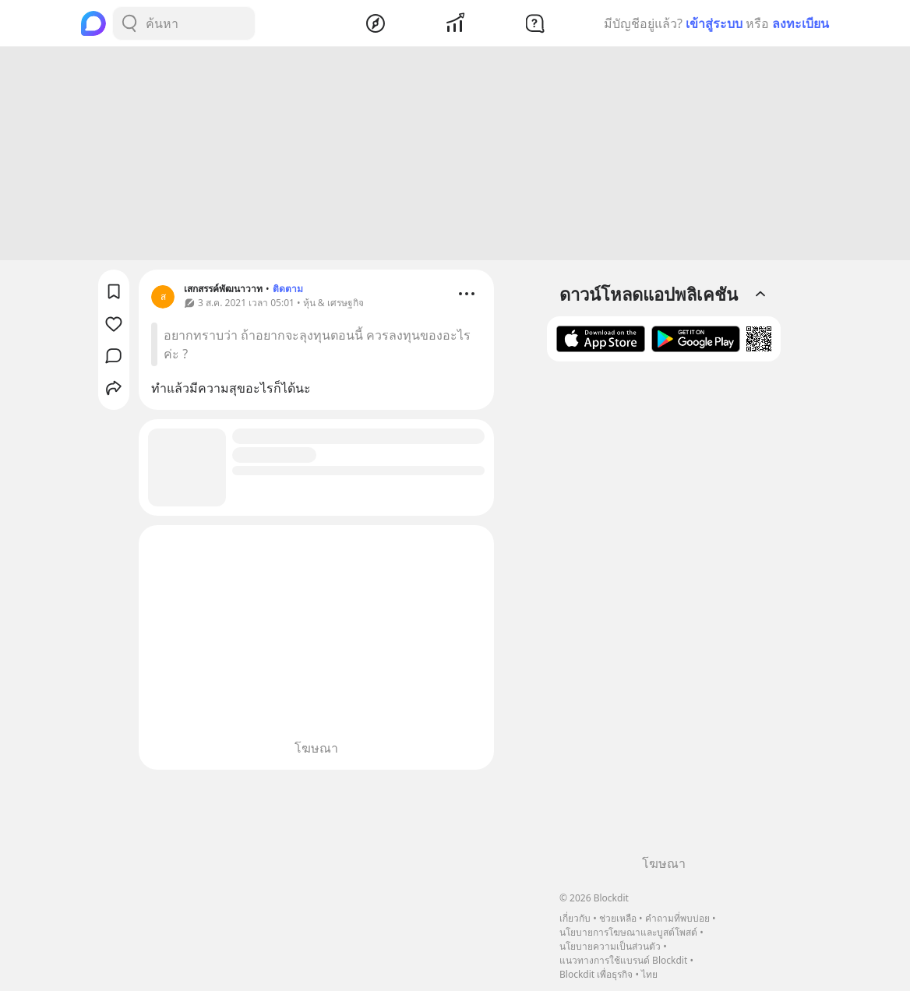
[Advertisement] (455, 155)
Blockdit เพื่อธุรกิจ (596, 974)
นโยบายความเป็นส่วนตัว (610, 946)
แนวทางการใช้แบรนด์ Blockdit (623, 960)
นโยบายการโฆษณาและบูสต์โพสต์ (628, 932)
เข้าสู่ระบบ (714, 23)
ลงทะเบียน (800, 23)
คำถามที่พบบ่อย (677, 918)
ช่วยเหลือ (618, 918)
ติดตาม (288, 291)
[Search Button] (129, 23)
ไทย (649, 974)
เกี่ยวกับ (575, 918)
